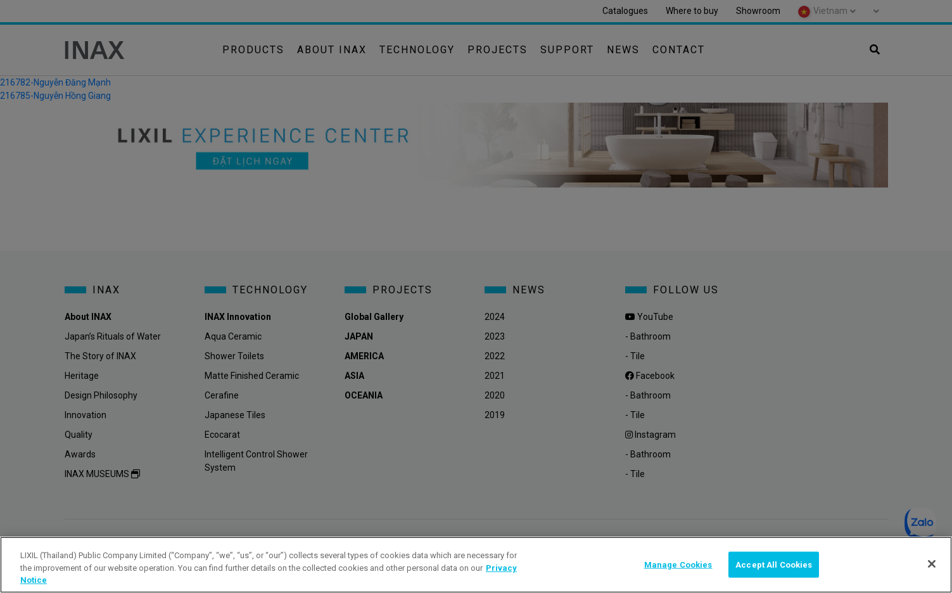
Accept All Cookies (773, 564)
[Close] (932, 564)
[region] (476, 565)
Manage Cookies (678, 564)
